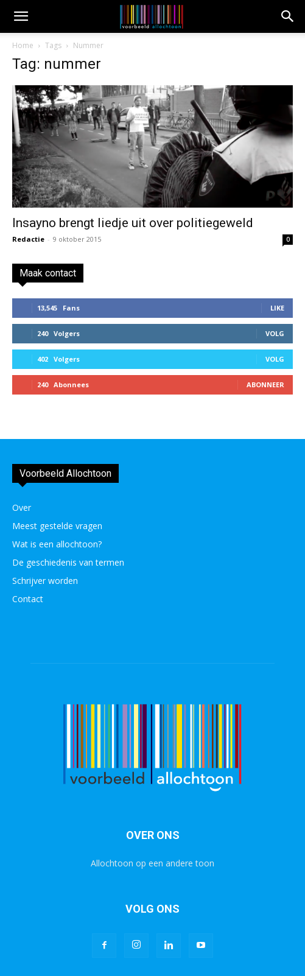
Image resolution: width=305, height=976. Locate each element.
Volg (274, 333)
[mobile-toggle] (20, 16)
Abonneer (265, 384)
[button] (288, 16)
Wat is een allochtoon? (57, 544)
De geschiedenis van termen (68, 562)
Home (22, 45)
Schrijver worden (45, 580)
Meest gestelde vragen (57, 526)
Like (277, 307)
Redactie (28, 239)
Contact (27, 599)
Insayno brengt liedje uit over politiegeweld (132, 223)
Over (21, 507)
